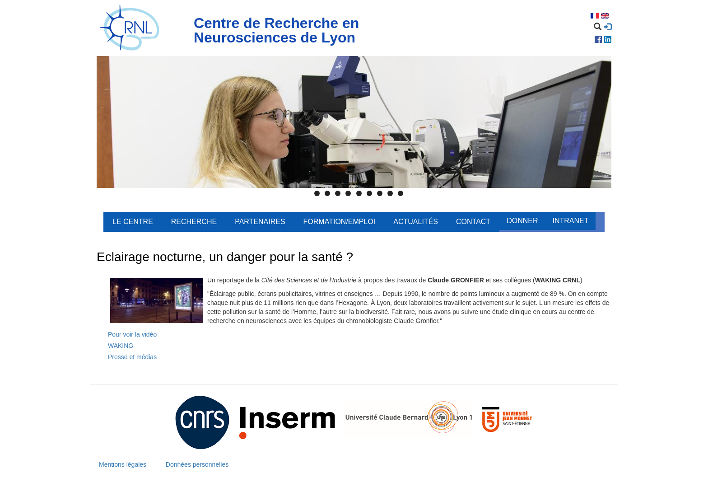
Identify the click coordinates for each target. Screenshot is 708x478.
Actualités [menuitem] (415, 221)
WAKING (120, 345)
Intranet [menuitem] (570, 221)
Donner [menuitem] (522, 221)
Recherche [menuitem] (194, 221)
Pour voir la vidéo (132, 334)
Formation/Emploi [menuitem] (339, 221)
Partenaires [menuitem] (260, 221)
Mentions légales (122, 464)
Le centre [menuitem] (132, 221)
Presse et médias (132, 357)
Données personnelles (197, 464)
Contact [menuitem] (473, 221)
